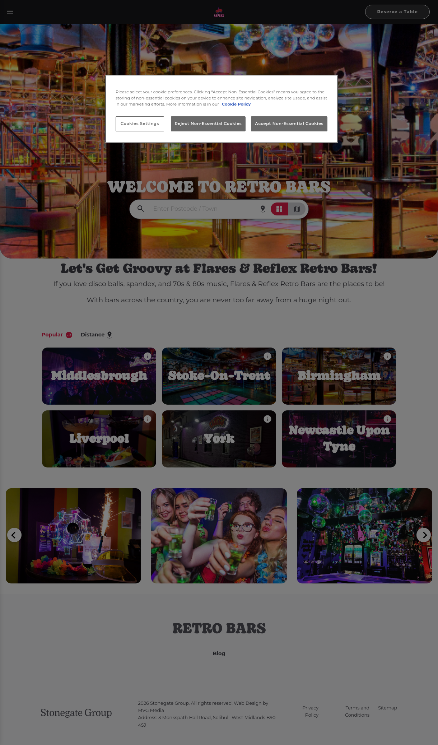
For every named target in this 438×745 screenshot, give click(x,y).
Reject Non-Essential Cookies (208, 123)
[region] (221, 109)
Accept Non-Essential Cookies (289, 123)
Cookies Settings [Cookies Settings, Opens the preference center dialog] (140, 123)
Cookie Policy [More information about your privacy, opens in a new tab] (236, 104)
